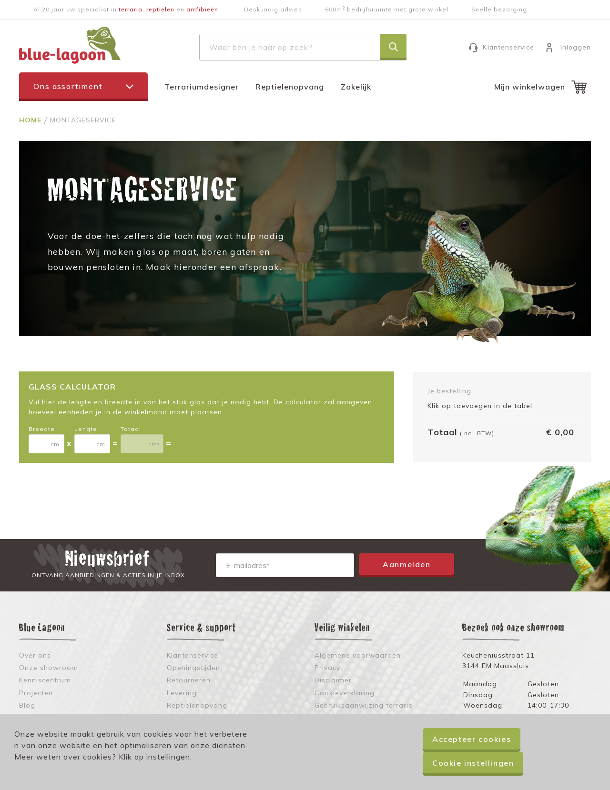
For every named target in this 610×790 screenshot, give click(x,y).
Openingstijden (193, 667)
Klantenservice (508, 47)
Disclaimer (333, 680)
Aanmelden (406, 564)
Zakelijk (356, 86)
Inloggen (575, 47)
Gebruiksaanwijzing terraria (364, 705)
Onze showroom (48, 667)
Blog (27, 705)
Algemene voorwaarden (358, 655)
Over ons (35, 655)
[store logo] (70, 45)
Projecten (36, 693)
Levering (182, 693)
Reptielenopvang (289, 86)
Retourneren (189, 680)
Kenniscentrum (45, 680)
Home (31, 120)
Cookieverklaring (345, 693)
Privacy (327, 667)
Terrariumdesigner (201, 86)
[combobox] (303, 47)
